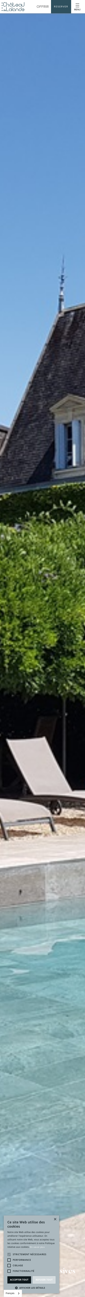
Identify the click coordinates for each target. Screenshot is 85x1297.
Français (10, 1293)
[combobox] (13, 1293)
